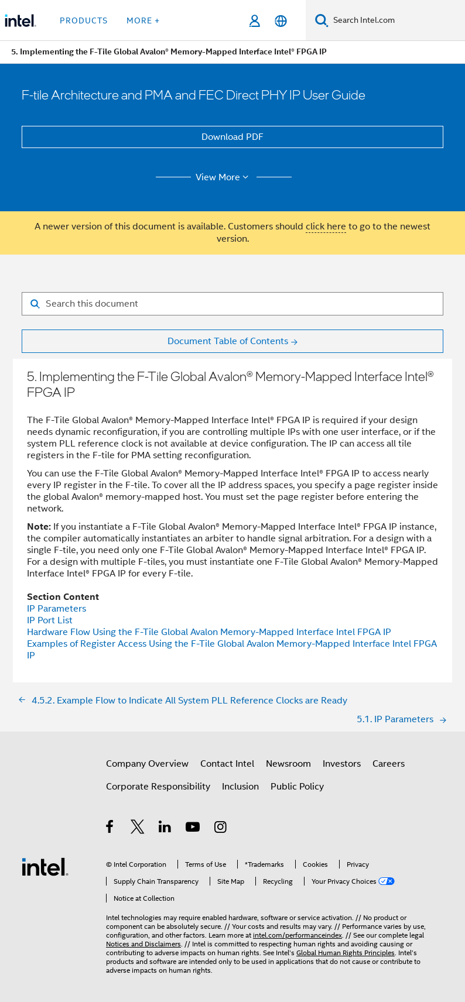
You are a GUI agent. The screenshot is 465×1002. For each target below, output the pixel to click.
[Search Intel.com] (397, 20)
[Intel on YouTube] (193, 828)
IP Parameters (56, 609)
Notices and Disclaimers (143, 943)
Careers (388, 764)
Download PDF (232, 137)
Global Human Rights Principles (345, 952)
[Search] (322, 20)
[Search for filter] (232, 303)
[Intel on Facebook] (110, 828)
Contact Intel (227, 764)
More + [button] (143, 20)
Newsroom (288, 764)
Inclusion (240, 786)
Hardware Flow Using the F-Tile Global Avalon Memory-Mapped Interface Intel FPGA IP (209, 632)
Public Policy (297, 786)
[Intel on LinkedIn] (165, 828)
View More (224, 177)
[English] (281, 21)
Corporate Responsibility (158, 786)
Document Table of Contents (227, 341)
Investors (342, 764)
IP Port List (50, 620)
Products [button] (84, 20)
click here (326, 226)
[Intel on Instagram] (221, 828)
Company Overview (147, 764)
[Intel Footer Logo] (45, 866)
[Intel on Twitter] (138, 828)
